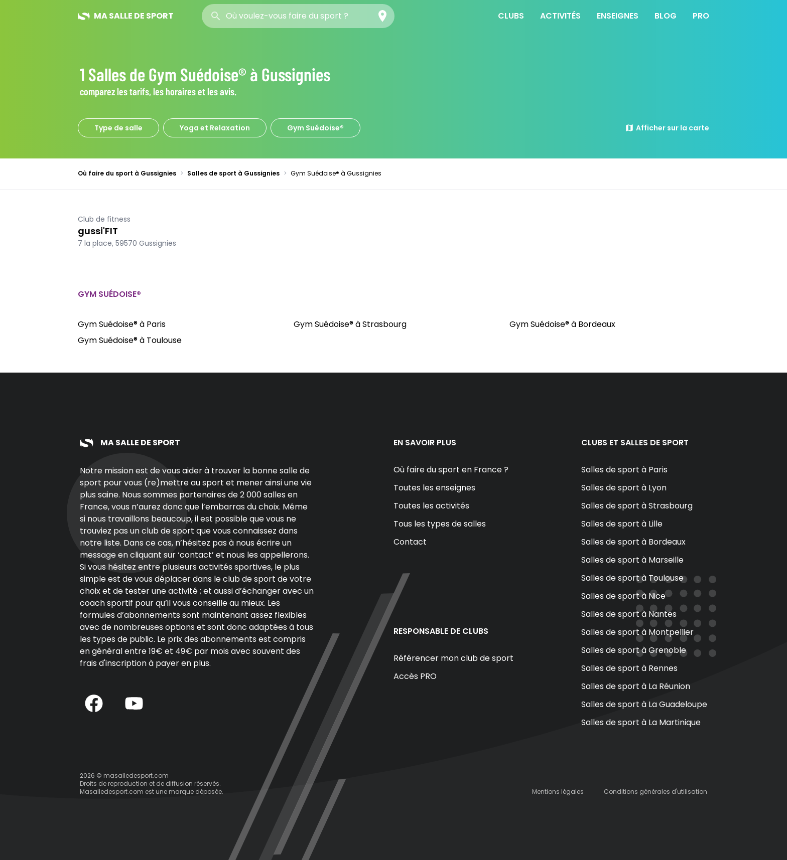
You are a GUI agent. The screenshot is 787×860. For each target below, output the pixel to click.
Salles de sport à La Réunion (635, 686)
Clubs (511, 16)
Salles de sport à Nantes (629, 614)
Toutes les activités (431, 505)
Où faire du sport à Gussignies (127, 173)
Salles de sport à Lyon (624, 487)
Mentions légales (558, 791)
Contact (410, 542)
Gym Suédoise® (315, 128)
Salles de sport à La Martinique (641, 722)
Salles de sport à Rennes (629, 668)
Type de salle (118, 128)
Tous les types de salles (440, 524)
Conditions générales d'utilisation (655, 791)
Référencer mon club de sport (453, 658)
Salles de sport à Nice (623, 596)
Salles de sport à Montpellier (637, 632)
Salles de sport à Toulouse (632, 578)
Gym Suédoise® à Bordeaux (562, 324)
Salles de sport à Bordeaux (633, 542)
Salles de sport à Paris (624, 469)
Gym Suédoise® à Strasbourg (350, 324)
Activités (560, 16)
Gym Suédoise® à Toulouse (130, 340)
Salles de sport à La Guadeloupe (644, 704)
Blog (665, 16)
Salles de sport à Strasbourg (637, 505)
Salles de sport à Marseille (632, 560)
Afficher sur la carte (667, 128)
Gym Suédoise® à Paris (122, 324)
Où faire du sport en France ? (451, 469)
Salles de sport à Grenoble (633, 650)
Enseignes (617, 16)
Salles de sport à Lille (622, 524)
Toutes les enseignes (434, 487)
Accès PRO (415, 676)
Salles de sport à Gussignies (233, 173)
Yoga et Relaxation (215, 128)
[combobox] (298, 16)
